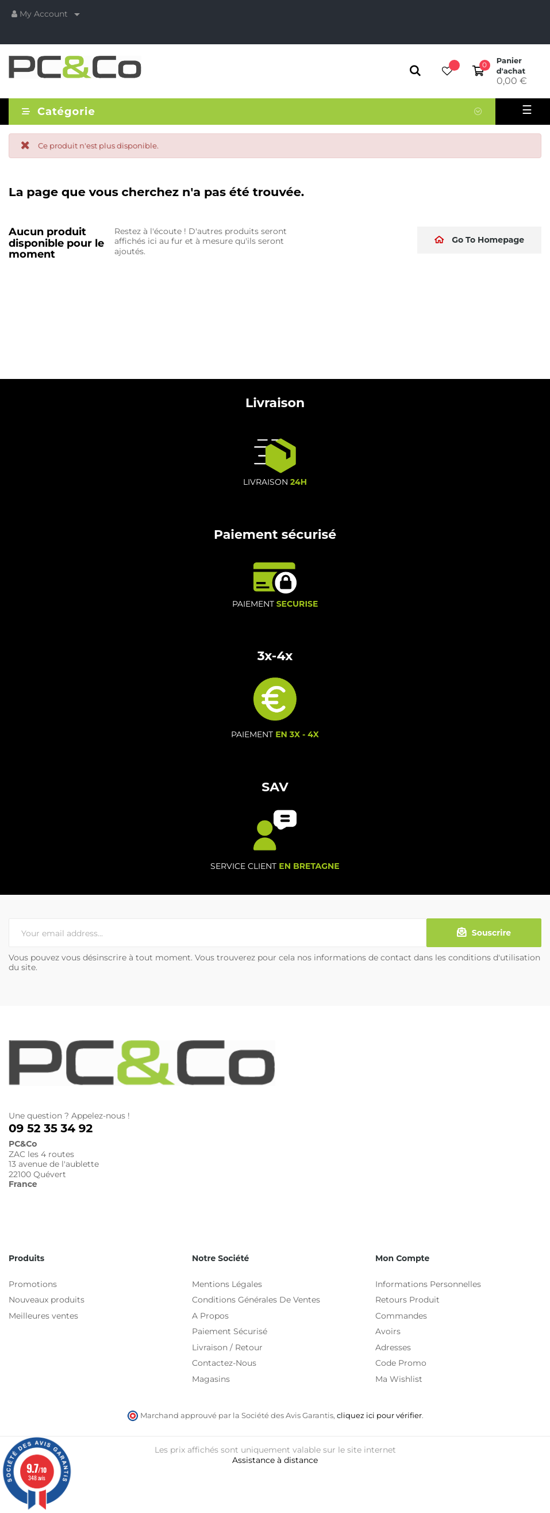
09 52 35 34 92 (51, 1128)
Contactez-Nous (224, 1363)
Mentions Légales (227, 1284)
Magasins (211, 1379)
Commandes (401, 1316)
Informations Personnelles (428, 1284)
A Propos (210, 1316)
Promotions (33, 1284)
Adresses (393, 1347)
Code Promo (400, 1363)
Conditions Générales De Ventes (256, 1299)
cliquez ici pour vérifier (379, 1415)
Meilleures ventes (43, 1316)
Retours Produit (407, 1299)
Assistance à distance (275, 1460)
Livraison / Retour (227, 1347)
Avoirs (388, 1331)
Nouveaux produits (46, 1299)
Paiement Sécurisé (229, 1331)
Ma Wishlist (398, 1379)
